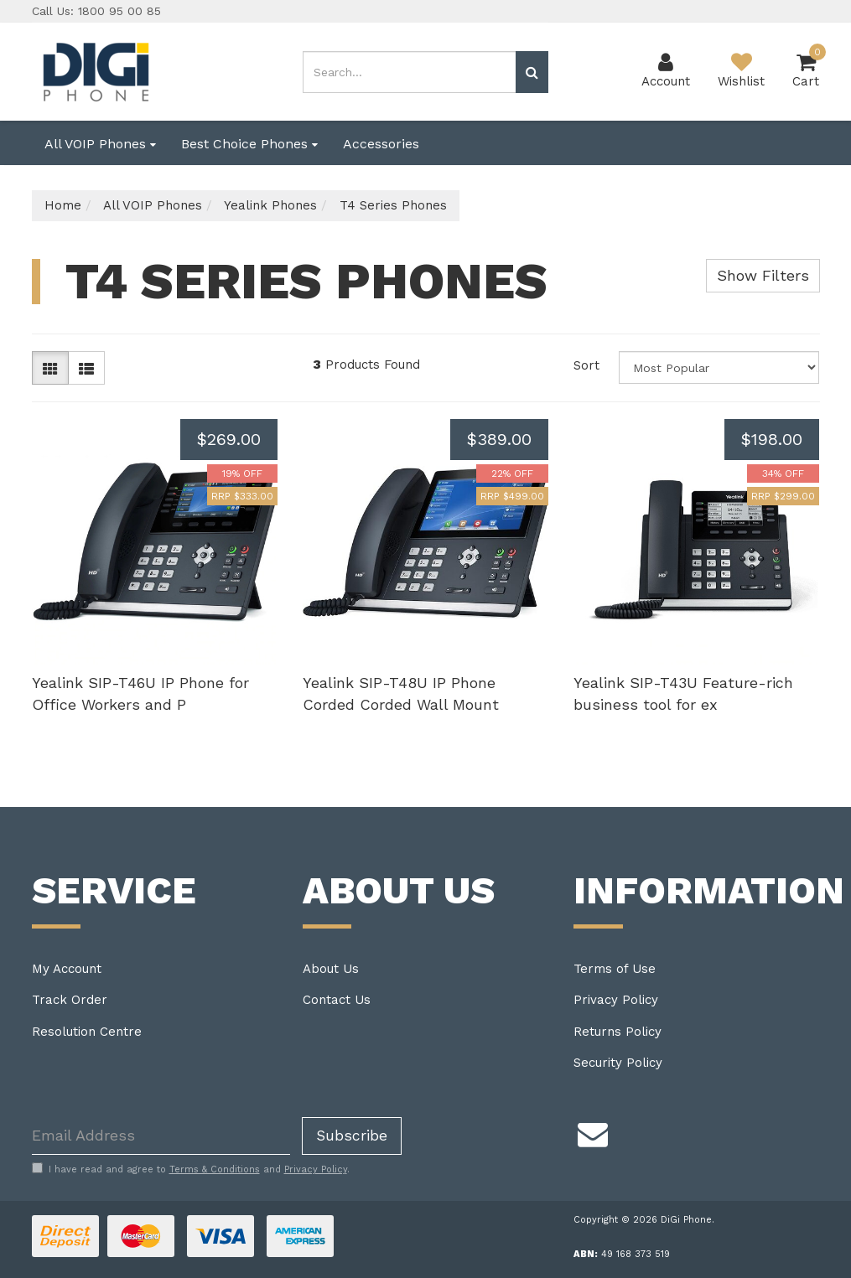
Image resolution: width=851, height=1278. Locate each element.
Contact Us (337, 999)
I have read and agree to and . (191, 1169)
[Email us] (593, 1132)
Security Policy (617, 1062)
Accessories (381, 144)
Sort (586, 365)
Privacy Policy (615, 999)
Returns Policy (617, 1031)
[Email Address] (161, 1136)
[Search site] (532, 72)
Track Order (69, 999)
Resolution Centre (87, 1031)
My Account (66, 968)
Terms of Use (614, 968)
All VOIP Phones (100, 144)
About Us (331, 968)
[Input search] (409, 72)
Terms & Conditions (214, 1169)
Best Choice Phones (249, 144)
